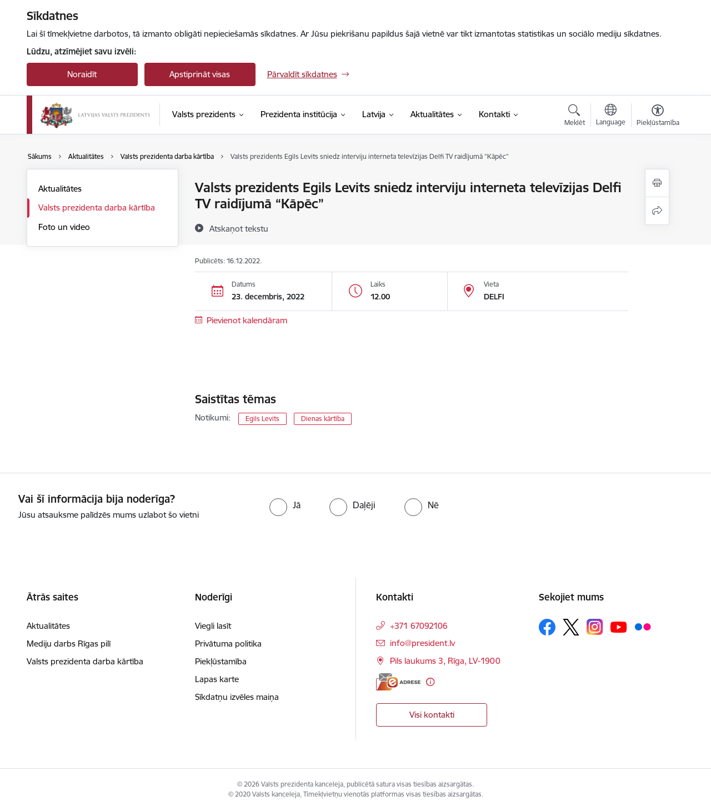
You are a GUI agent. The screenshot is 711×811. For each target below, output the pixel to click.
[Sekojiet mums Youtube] (618, 626)
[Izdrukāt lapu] (657, 183)
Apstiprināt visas (199, 74)
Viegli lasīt (213, 625)
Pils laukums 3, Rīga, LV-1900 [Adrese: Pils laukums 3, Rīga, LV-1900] (445, 660)
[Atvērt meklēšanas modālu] (574, 116)
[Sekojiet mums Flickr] (642, 626)
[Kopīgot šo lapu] (657, 210)
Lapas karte (217, 679)
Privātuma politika (228, 643)
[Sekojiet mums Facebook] (547, 627)
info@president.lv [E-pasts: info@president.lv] (422, 643)
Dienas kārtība (322, 418)
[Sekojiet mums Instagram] (595, 627)
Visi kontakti (431, 714)
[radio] (285, 505)
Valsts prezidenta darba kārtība (96, 207)
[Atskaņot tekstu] (238, 228)
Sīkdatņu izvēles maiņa (237, 697)
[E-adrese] (398, 682)
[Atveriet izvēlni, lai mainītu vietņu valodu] (610, 116)
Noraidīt (82, 74)
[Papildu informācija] (430, 682)
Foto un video (64, 227)
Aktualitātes (60, 188)
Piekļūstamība (221, 661)
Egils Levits (262, 418)
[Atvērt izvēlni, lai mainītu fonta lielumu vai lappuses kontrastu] (658, 116)
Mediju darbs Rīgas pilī (69, 643)
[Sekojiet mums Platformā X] (571, 627)
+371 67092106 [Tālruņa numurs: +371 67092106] (419, 625)
